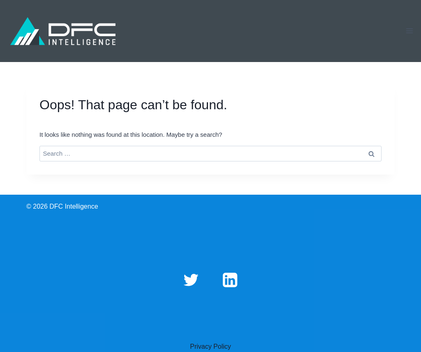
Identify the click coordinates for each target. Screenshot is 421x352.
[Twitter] (191, 280)
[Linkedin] (230, 280)
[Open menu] (409, 31)
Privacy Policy (210, 346)
